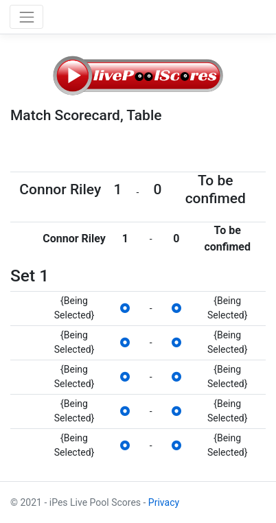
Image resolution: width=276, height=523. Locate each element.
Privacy (163, 502)
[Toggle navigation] (26, 17)
